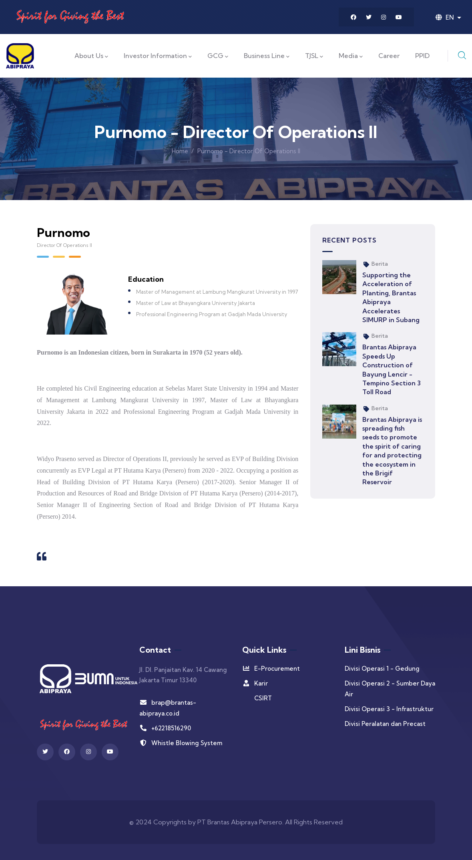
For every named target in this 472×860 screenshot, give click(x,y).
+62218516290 (165, 728)
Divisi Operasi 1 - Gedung (382, 668)
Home (180, 151)
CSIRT (263, 698)
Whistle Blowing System (180, 743)
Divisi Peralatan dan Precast (385, 724)
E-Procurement (271, 668)
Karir (255, 683)
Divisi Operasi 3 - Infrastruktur (389, 709)
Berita (380, 263)
